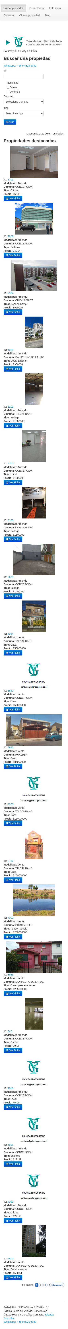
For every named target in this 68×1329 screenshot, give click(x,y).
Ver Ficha (13, 198)
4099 (10, 804)
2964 (10, 293)
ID (5, 71)
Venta (13, 87)
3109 (10, 406)
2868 (10, 236)
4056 (10, 1088)
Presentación (36, 8)
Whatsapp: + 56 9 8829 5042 (20, 65)
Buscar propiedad (14, 8)
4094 (10, 1144)
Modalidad (12, 82)
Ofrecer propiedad (29, 15)
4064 (10, 633)
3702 (10, 861)
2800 (10, 1258)
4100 (10, 463)
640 (10, 1031)
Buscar (10, 121)
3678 (10, 577)
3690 (10, 690)
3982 (10, 747)
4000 (10, 917)
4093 (10, 1201)
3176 (10, 520)
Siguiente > (57, 1285)
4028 (10, 349)
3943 (10, 974)
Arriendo (15, 91)
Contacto (9, 15)
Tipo (6, 108)
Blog (47, 15)
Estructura (55, 8)
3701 (10, 179)
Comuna (8, 96)
